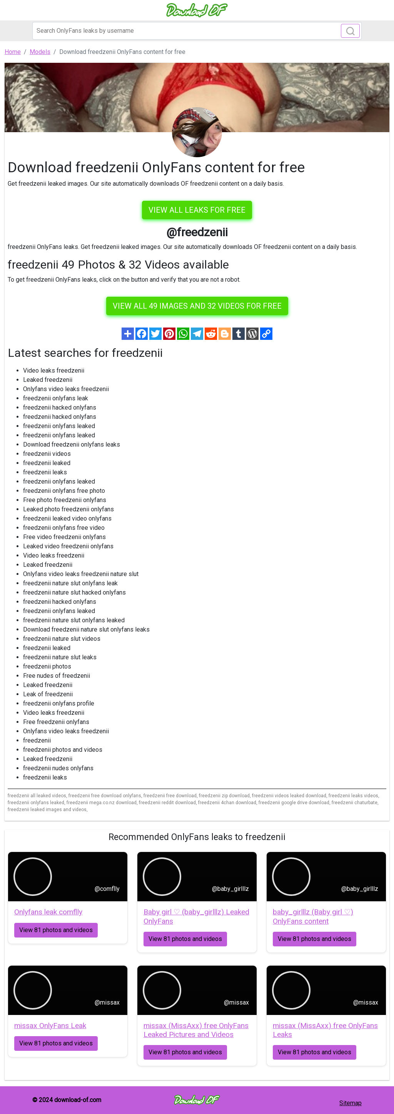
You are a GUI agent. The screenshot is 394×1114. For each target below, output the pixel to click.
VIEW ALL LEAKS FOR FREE (197, 210)
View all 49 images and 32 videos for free (197, 306)
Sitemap (350, 1103)
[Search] (197, 31)
